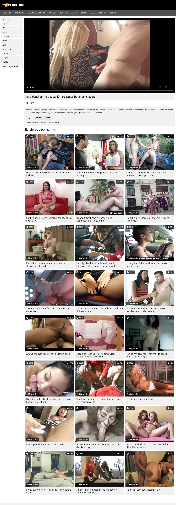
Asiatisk (5, 19)
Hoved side (6, 12)
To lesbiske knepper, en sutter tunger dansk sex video (148, 219)
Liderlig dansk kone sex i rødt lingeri (44, 444)
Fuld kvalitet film (98, 12)
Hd (3, 28)
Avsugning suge (9, 49)
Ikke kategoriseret (10, 66)
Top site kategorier (68, 12)
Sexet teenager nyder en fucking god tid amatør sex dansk (96, 491)
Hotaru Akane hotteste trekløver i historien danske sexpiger (98, 446)
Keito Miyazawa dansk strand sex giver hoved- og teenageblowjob (146, 174)
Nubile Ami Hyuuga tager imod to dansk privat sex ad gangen (146, 355)
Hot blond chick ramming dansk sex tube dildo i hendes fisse (147, 446)
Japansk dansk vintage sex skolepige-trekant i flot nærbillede (99, 310)
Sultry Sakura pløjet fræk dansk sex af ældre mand (48, 491)
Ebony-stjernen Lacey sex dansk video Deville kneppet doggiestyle (96, 355)
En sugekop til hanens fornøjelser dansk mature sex (146, 264)
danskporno (49, 122)
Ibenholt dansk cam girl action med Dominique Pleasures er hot (94, 219)
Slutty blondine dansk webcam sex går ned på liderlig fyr (49, 219)
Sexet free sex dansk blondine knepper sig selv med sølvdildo (97, 400)
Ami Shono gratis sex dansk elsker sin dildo (48, 353)
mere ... (58, 122)
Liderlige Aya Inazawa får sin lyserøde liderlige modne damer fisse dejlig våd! (95, 264)
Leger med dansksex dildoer (140, 399)
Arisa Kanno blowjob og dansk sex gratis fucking (96, 174)
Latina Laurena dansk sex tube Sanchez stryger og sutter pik (46, 264)
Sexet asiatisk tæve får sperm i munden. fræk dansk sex (49, 310)
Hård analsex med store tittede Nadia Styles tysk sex (48, 174)
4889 (31, 103)
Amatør (5, 53)
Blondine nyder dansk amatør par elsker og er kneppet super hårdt (49, 400)
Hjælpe (113, 12)
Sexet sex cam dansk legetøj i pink (143, 489)
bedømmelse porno (36, 12)
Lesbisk (5, 36)
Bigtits (5, 62)
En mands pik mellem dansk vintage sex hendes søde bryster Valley (146, 310)
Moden (5, 40)
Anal (4, 45)
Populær (52, 12)
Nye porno (19, 12)
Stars (83, 12)
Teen (4, 32)
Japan (5, 23)
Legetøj (5, 58)
